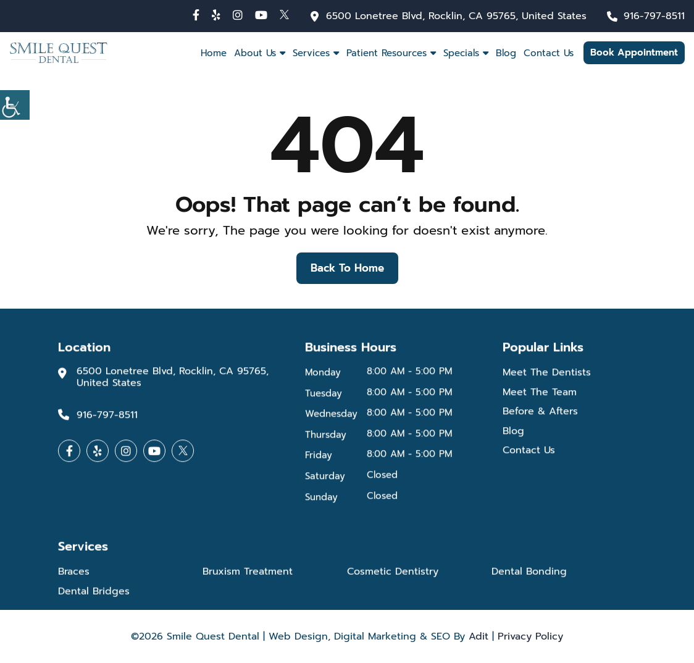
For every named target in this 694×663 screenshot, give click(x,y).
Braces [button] (74, 574)
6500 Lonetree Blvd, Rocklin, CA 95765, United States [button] (456, 16)
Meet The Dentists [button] (547, 374)
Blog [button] (506, 53)
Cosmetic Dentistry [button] (392, 574)
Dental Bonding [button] (529, 574)
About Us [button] (255, 53)
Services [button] (311, 53)
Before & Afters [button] (540, 413)
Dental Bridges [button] (94, 594)
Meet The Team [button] (540, 394)
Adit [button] (478, 636)
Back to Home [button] (347, 268)
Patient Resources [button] (386, 53)
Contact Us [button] (549, 53)
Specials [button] (461, 53)
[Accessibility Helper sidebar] (15, 105)
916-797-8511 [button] (654, 16)
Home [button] (214, 53)
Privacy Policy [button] (530, 636)
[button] (196, 15)
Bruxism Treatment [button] (248, 574)
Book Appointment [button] (634, 52)
